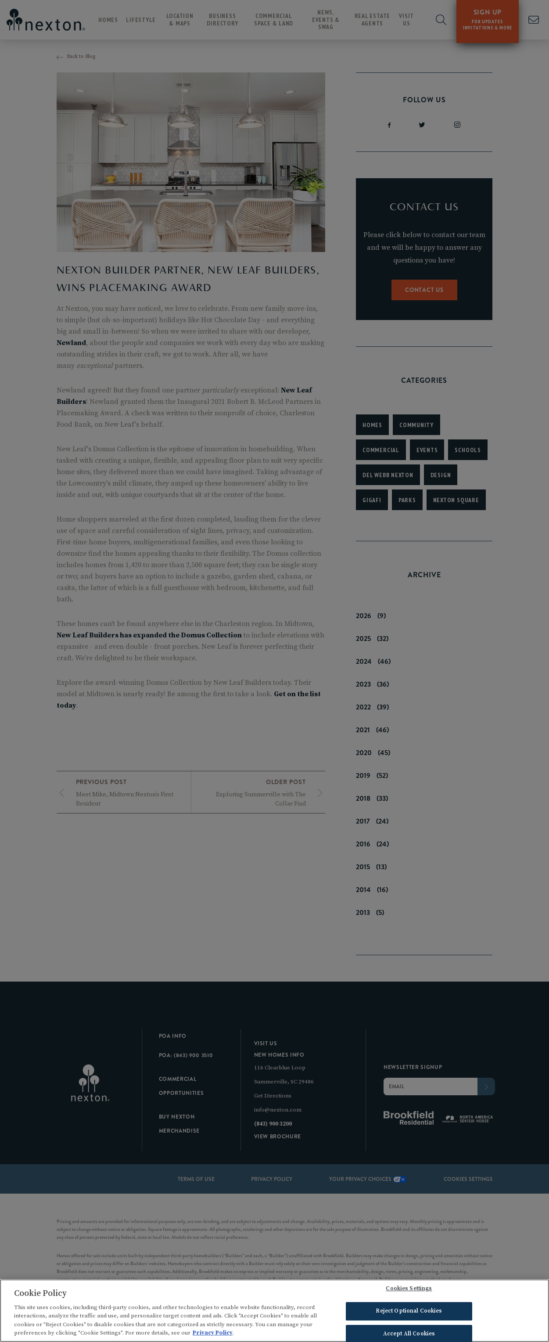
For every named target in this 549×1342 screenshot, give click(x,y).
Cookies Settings (409, 1290)
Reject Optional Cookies (409, 1312)
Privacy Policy (213, 1334)
